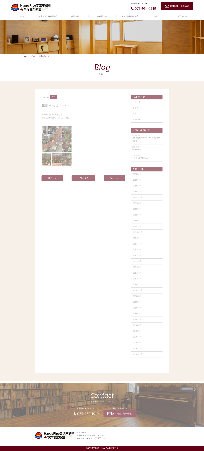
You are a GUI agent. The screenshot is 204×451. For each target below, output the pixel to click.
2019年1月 (137, 351)
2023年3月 (137, 188)
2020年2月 (137, 316)
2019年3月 (137, 339)
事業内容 (75, 16)
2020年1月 (137, 322)
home (25, 56)
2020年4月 (137, 310)
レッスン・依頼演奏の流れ (129, 16)
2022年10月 (138, 200)
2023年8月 (137, 182)
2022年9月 (137, 205)
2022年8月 (137, 211)
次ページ (114, 180)
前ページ (52, 180)
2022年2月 (137, 229)
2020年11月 (137, 293)
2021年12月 (138, 234)
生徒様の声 (102, 16)
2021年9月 (137, 252)
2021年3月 (137, 269)
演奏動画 (136, 122)
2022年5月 (137, 217)
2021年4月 (137, 263)
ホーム (21, 16)
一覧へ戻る (83, 180)
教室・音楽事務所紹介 (48, 16)
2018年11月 (137, 356)
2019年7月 (137, 327)
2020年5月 (137, 304)
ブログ (156, 16)
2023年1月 (137, 194)
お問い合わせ (183, 16)
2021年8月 (137, 258)
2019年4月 (137, 333)
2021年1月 (137, 281)
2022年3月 (137, 223)
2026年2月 (137, 176)
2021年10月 (138, 246)
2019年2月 (137, 345)
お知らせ (136, 104)
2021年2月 (137, 275)
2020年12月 (138, 287)
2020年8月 (137, 298)
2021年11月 (137, 240)
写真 (134, 116)
